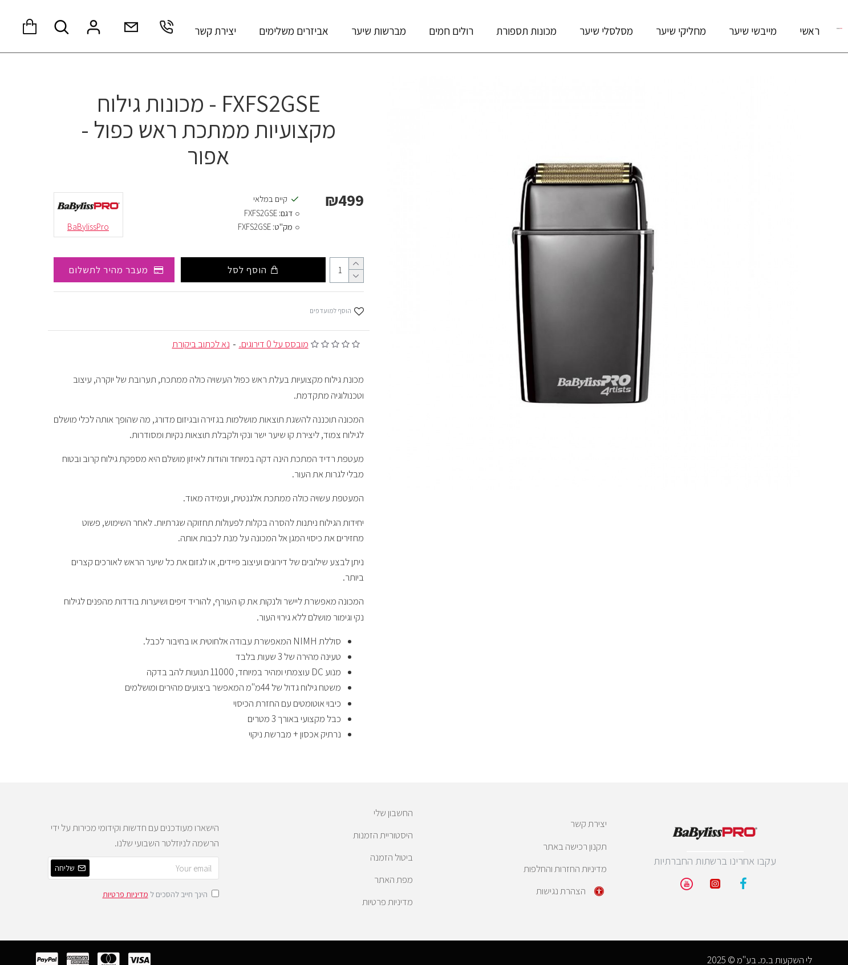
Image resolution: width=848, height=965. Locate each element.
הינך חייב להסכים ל (160, 893)
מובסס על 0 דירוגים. (274, 344)
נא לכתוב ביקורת (201, 344)
